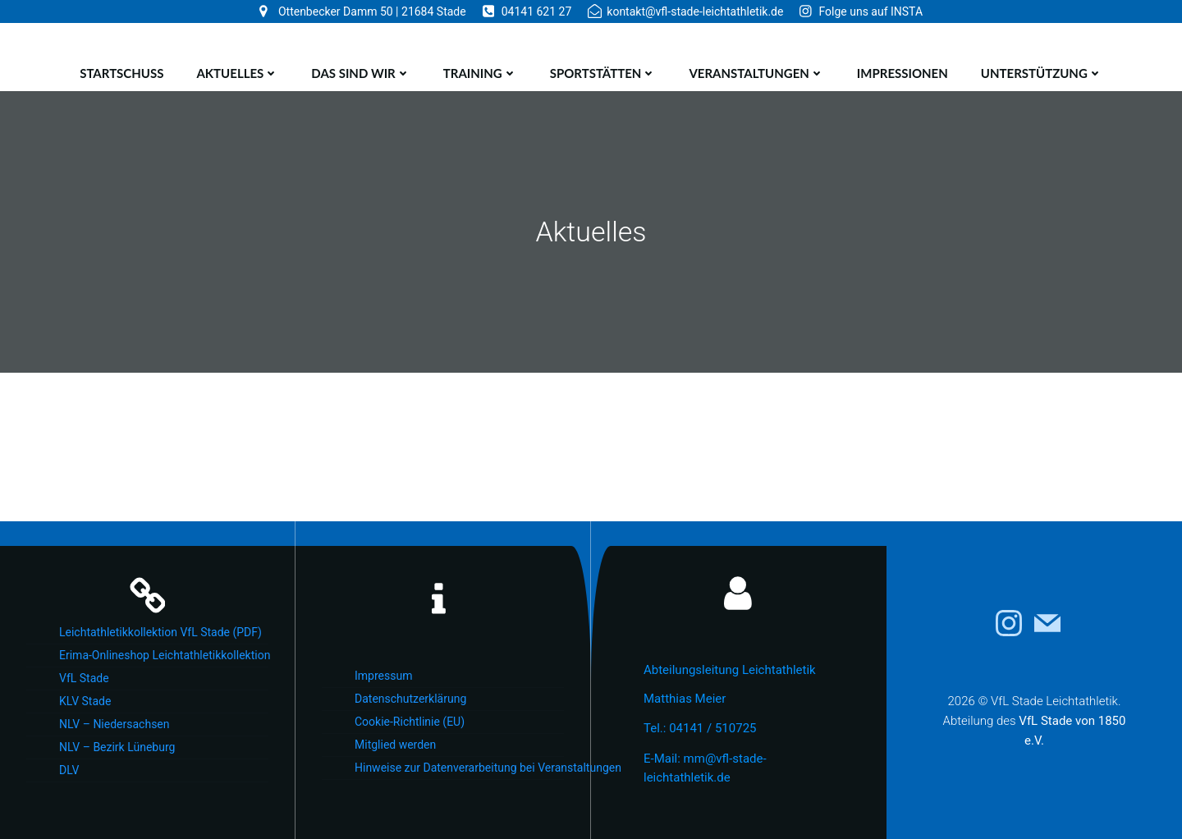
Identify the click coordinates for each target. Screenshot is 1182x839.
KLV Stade (85, 701)
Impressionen (902, 73)
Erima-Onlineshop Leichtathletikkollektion (163, 655)
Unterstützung (1041, 73)
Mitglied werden (395, 744)
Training (480, 73)
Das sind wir (360, 73)
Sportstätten (603, 73)
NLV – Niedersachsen (114, 724)
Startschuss (121, 73)
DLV (69, 770)
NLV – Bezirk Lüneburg (117, 747)
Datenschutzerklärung (410, 698)
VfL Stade (84, 678)
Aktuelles (237, 73)
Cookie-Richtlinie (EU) (410, 721)
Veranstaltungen (756, 73)
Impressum (383, 675)
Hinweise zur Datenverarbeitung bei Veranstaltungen (459, 767)
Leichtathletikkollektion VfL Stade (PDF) (160, 632)
